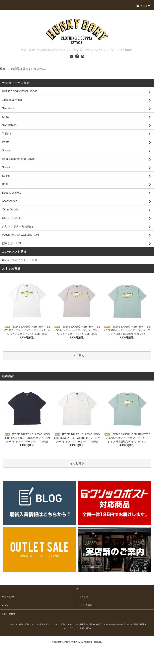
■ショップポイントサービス (19, 260)
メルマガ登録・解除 (135, 624)
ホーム (12, 624)
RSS (82, 628)
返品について (67, 624)
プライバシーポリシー (113, 624)
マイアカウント (9, 597)
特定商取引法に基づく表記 (88, 624)
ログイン (6, 605)
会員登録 (83, 597)
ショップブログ (70, 628)
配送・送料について (49, 624)
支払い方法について (27, 624)
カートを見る (85, 605)
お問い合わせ (8, 613)
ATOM (88, 628)
